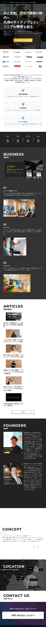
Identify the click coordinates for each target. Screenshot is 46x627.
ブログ (4, 595)
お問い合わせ (27, 2)
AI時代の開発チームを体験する (23, 40)
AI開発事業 (12, 2)
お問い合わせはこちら (23, 621)
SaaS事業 (16, 2)
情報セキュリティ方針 (7, 598)
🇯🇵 (34, 2)
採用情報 (32, 2)
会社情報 (22, 2)
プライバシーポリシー (7, 600)
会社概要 (4, 591)
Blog (19, 2)
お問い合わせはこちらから (23, 570)
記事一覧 (23, 366)
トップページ (5, 586)
